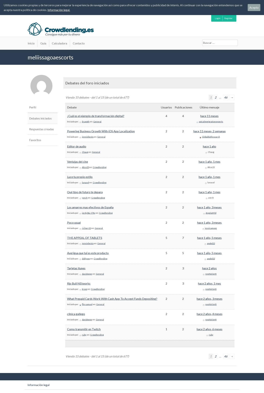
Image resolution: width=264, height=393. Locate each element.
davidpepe (87, 274)
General (97, 121)
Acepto (254, 7)
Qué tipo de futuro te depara (85, 192)
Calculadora (59, 43)
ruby (84, 335)
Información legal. (58, 10)
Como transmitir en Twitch (84, 329)
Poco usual (74, 222)
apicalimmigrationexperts (211, 121)
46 (225, 97)
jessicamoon (211, 228)
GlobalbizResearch (211, 137)
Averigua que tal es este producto (88, 253)
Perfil (32, 107)
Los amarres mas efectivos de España (90, 207)
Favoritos (35, 140)
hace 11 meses (209, 116)
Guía (43, 43)
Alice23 (85, 167)
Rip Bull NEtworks (78, 283)
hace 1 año (209, 146)
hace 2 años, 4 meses (209, 314)
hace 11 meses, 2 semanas (209, 131)
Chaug (85, 152)
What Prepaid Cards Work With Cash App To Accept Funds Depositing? (112, 298)
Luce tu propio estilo (80, 177)
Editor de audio (76, 146)
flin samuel (87, 304)
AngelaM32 (211, 213)
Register (228, 18)
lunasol (85, 182)
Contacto (79, 43)
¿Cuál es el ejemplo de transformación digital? (95, 116)
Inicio (31, 43)
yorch (84, 197)
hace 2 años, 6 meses (209, 329)
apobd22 (211, 243)
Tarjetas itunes (76, 268)
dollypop (86, 258)
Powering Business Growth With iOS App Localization (101, 131)
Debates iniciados (40, 118)
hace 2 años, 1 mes (209, 283)
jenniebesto (88, 137)
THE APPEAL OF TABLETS (84, 237)
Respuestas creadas (41, 129)
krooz (84, 289)
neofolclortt (211, 274)
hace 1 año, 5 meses (209, 237)
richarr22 (86, 228)
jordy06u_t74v (88, 213)
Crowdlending (99, 167)
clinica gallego (76, 314)
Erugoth (85, 121)
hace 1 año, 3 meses (209, 207)
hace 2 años (209, 268)
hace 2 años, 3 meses (209, 298)
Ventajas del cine (77, 161)
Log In (218, 18)
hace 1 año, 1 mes (209, 161)
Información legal (38, 385)
